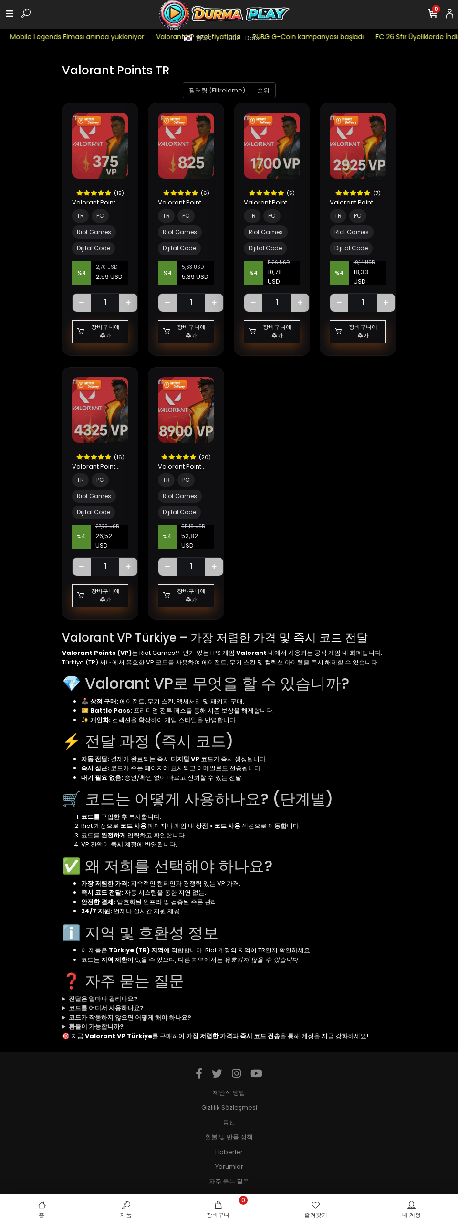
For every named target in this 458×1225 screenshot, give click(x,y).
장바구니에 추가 (98, 331)
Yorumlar (229, 1166)
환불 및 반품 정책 (229, 1137)
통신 (229, 1122)
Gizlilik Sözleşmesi (229, 1107)
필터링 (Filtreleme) (217, 90)
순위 (263, 90)
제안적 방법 (229, 1092)
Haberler (229, 1151)
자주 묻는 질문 (229, 1181)
